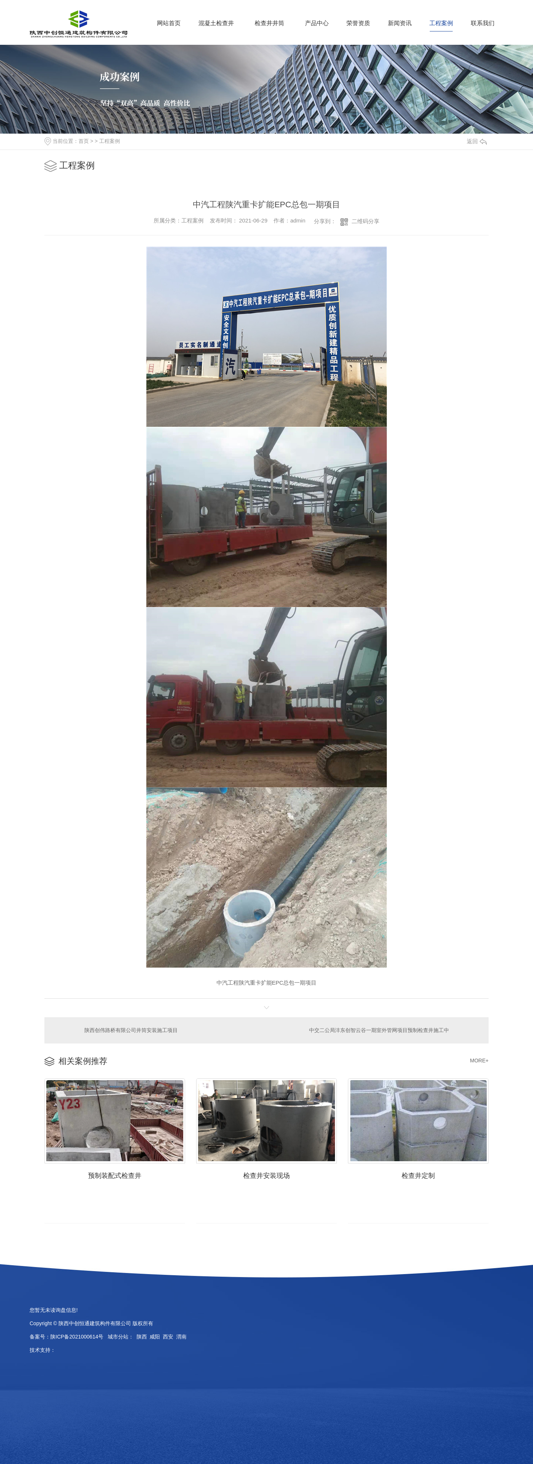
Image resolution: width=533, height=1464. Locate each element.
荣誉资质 (358, 23)
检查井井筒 (269, 23)
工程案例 (441, 23)
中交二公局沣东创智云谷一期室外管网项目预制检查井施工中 (379, 1030)
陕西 (142, 1337)
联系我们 (483, 23)
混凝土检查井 (216, 23)
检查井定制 (418, 1175)
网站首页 (169, 23)
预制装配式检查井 (114, 1175)
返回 (477, 141)
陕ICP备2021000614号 (76, 1337)
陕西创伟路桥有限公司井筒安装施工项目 (131, 1030)
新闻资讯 (400, 23)
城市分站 (118, 1337)
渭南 (181, 1337)
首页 (83, 141)
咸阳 (155, 1337)
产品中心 (317, 23)
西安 (168, 1337)
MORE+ (479, 1060)
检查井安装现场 (266, 1175)
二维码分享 (365, 221)
